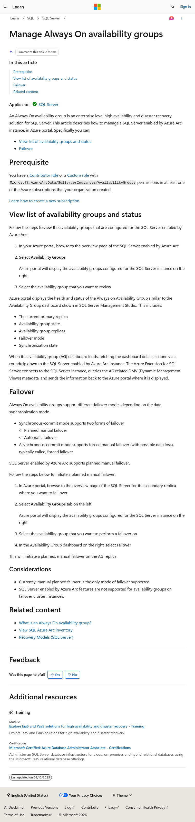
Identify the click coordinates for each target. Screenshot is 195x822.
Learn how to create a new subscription (44, 200)
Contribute (89, 807)
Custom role (78, 175)
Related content (25, 91)
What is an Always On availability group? (55, 622)
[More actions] (181, 18)
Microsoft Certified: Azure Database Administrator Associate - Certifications (70, 747)
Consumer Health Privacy (145, 807)
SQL (30, 18)
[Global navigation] (5, 7)
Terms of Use (14, 814)
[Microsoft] (97, 7)
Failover (19, 84)
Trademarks (39, 814)
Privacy (110, 807)
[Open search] (173, 7)
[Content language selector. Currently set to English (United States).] (27, 795)
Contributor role (44, 175)
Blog (67, 807)
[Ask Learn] (172, 18)
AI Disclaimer (14, 807)
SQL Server (51, 18)
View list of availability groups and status (45, 78)
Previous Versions (44, 807)
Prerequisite (22, 71)
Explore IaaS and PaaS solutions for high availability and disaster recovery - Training (76, 726)
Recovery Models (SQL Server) (46, 637)
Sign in (185, 6)
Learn (14, 18)
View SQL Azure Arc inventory (46, 630)
